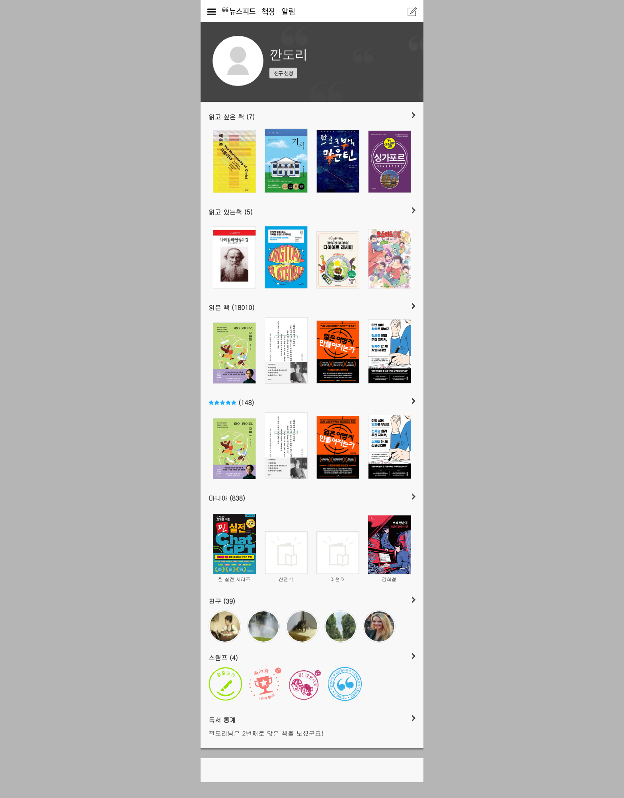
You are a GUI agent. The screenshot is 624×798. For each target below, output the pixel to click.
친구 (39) (222, 601)
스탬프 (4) (223, 657)
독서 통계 (222, 719)
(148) (231, 402)
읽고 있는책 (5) (231, 211)
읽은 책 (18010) (231, 307)
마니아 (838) (227, 498)
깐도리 (288, 54)
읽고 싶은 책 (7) (232, 116)
